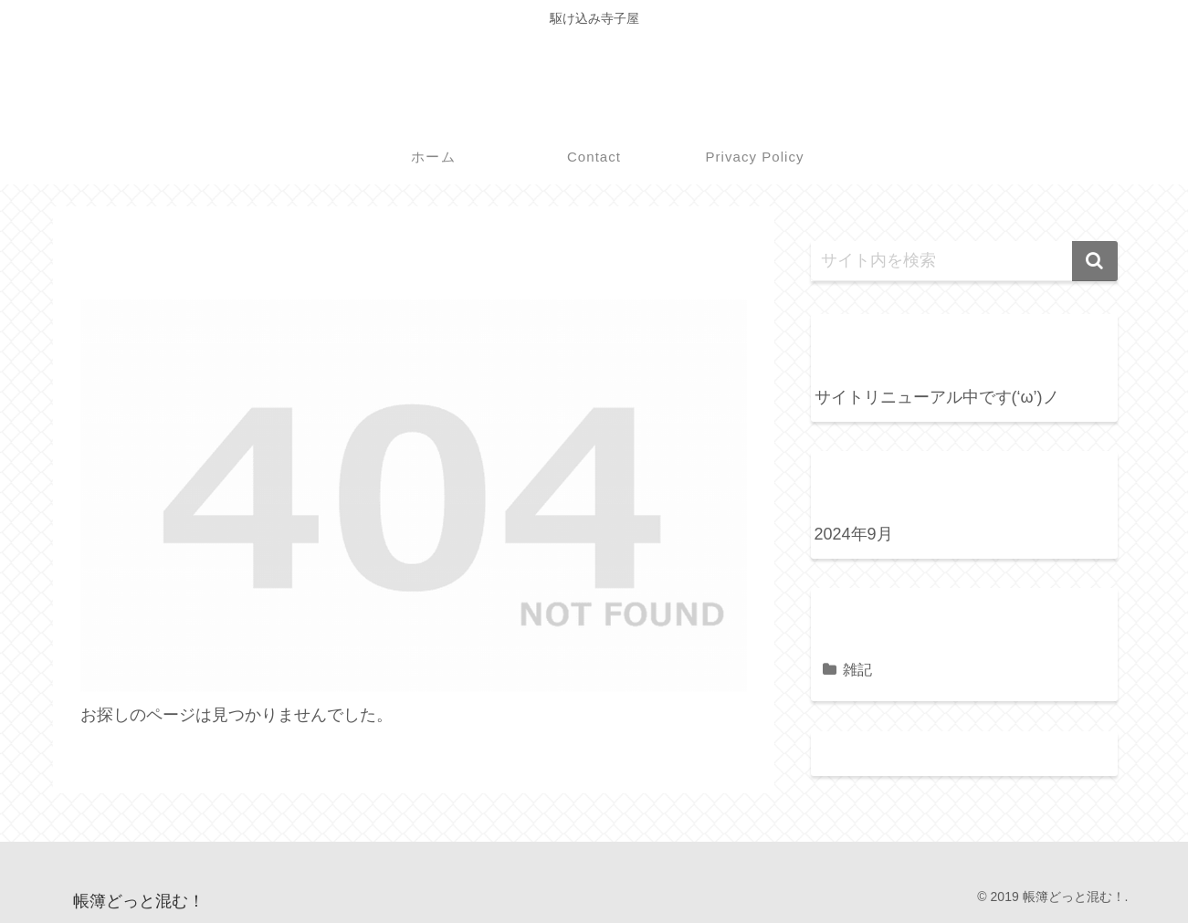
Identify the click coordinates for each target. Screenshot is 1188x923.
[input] (964, 261)
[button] (1095, 261)
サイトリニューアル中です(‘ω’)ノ (937, 397)
